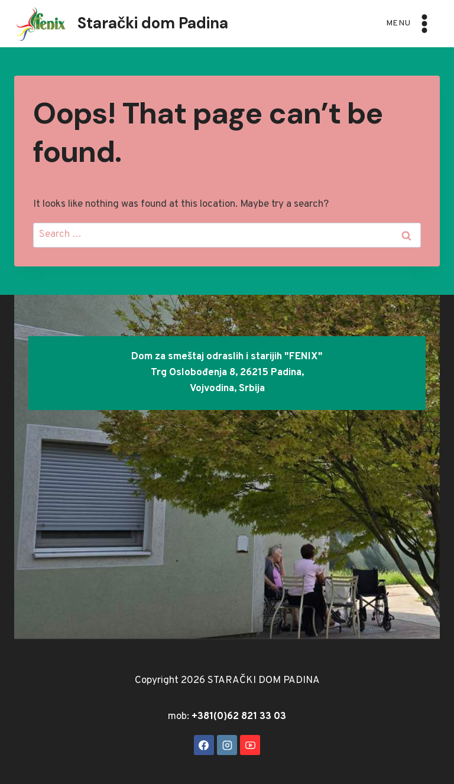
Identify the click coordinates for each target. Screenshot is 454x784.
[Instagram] (227, 745)
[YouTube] (250, 745)
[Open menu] (410, 23)
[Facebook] (204, 745)
